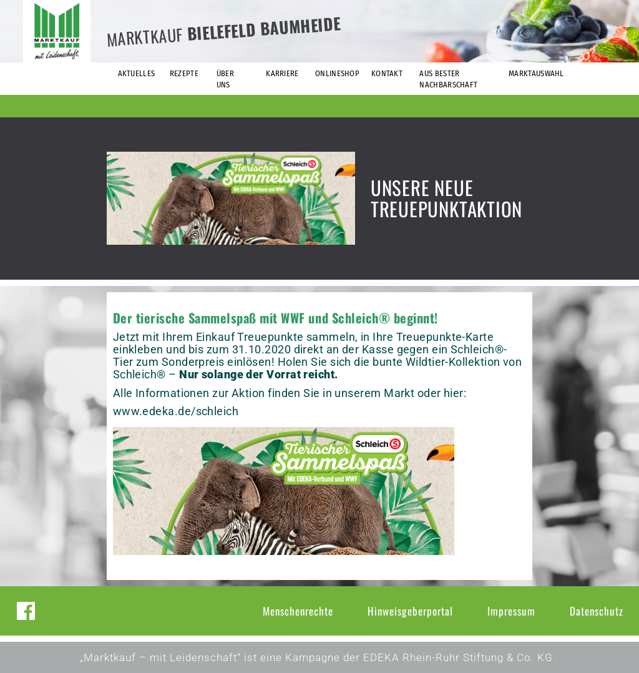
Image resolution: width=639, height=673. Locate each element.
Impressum (511, 611)
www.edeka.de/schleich (175, 411)
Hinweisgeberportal (410, 611)
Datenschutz (596, 611)
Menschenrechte (298, 611)
